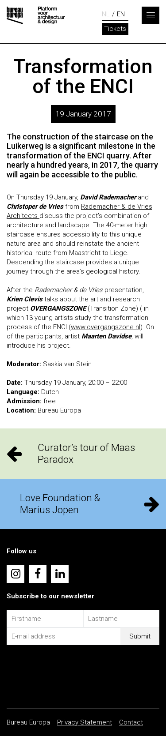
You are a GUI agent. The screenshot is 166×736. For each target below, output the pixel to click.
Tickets (115, 29)
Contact (131, 722)
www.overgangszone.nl (105, 327)
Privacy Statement (84, 722)
